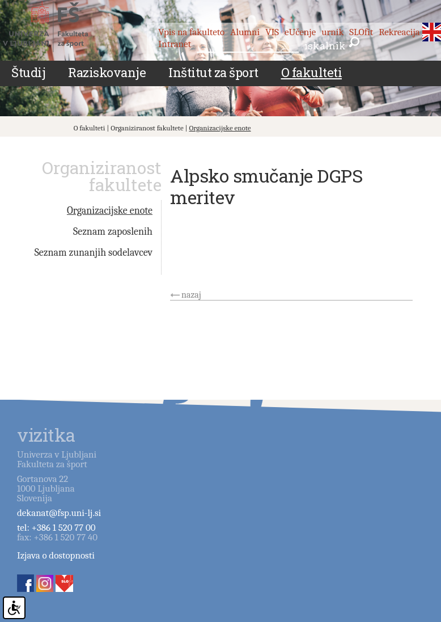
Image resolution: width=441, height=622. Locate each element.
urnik (332, 32)
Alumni (245, 32)
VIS (272, 32)
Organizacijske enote (220, 128)
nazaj (191, 295)
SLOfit (361, 32)
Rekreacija (399, 32)
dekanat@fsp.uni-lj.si (59, 512)
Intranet (174, 44)
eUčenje (300, 32)
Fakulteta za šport (58, 26)
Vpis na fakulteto (191, 32)
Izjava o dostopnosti (56, 555)
